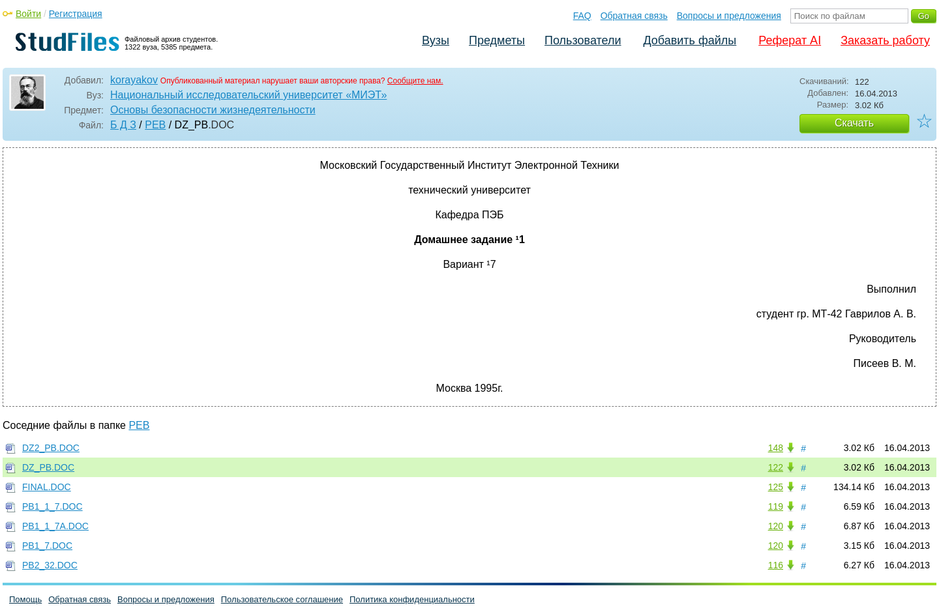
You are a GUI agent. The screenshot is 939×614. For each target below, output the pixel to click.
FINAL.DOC (46, 487)
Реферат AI (789, 40)
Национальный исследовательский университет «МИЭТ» (248, 94)
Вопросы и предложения (729, 15)
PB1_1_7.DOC (52, 506)
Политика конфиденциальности (412, 599)
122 (775, 467)
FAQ (582, 15)
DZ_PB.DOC (48, 467)
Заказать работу (885, 40)
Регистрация (75, 13)
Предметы (497, 40)
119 (775, 506)
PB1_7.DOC (47, 545)
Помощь (25, 599)
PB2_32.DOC (50, 565)
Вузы (435, 40)
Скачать (854, 122)
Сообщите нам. (415, 81)
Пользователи (582, 40)
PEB (155, 124)
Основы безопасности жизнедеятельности (213, 109)
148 (775, 448)
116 (775, 565)
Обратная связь (634, 15)
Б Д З (123, 124)
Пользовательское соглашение (282, 599)
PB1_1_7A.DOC (55, 526)
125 (775, 487)
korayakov (134, 79)
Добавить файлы (689, 40)
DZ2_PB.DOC (51, 448)
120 (775, 526)
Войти (28, 13)
